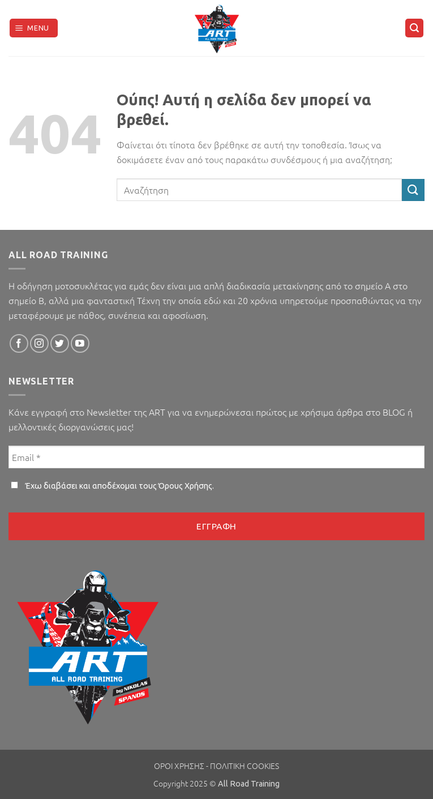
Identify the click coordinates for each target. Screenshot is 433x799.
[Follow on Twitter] (59, 343)
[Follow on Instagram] (39, 343)
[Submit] (413, 190)
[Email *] (216, 457)
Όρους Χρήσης (185, 485)
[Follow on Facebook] (19, 343)
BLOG (392, 411)
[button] (34, 28)
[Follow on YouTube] (80, 343)
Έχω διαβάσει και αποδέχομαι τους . (112, 485)
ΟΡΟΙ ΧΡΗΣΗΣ (179, 765)
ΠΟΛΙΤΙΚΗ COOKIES (244, 765)
